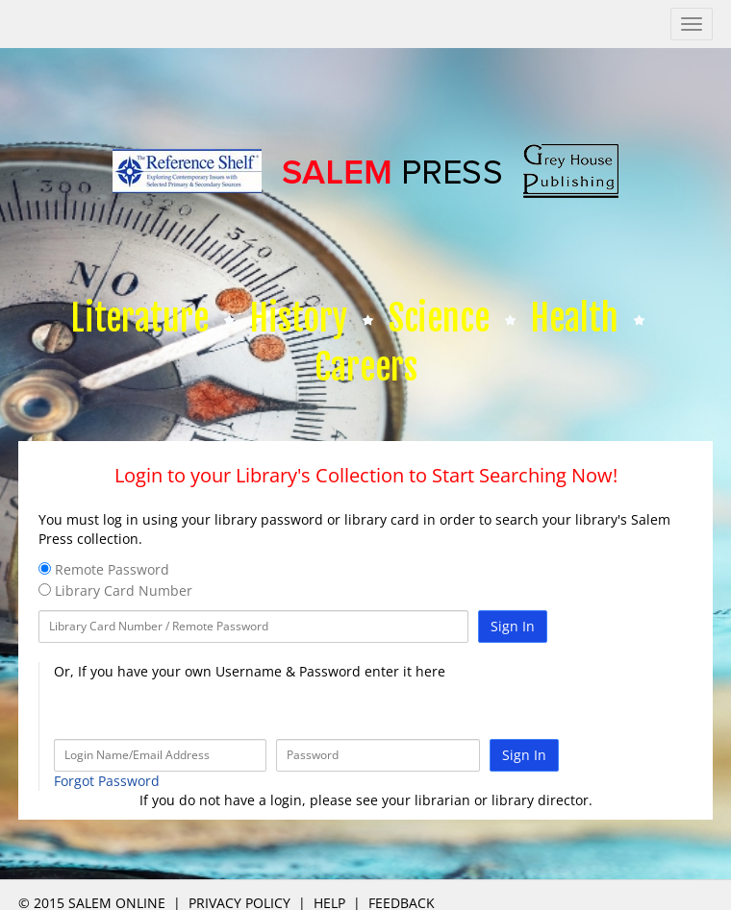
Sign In (513, 626)
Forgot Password (107, 781)
